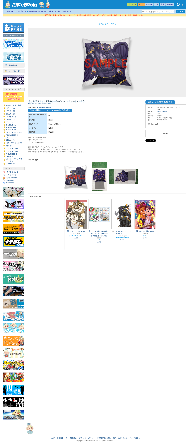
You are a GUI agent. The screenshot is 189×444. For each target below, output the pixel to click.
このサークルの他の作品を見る (160, 102)
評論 (8, 140)
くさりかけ (76, 233)
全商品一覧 (11, 65)
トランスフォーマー (14, 132)
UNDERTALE (11, 127)
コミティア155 (12, 148)
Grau (50, 120)
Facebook (10, 183)
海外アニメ (10, 119)
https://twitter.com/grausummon (39, 104)
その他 (51, 132)
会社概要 (60, 438)
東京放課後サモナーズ (45, 107)
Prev (69, 224)
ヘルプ (52, 438)
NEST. (99, 238)
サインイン (132, 4)
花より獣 (145, 233)
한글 (162, 4)
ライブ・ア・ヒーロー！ (76, 236)
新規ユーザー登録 (54, 11)
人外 (19, 105)
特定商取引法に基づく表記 (106, 438)
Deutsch (170, 4)
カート (141, 4)
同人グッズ (10, 114)
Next (153, 224)
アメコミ (9, 122)
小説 (13, 140)
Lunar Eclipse (122, 236)
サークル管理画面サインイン (13, 35)
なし (50, 128)
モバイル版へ (134, 438)
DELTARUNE (11, 130)
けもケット (10, 146)
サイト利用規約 (70, 438)
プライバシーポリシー (87, 438)
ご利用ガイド (10, 11)
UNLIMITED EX (12, 154)
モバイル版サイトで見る (107, 24)
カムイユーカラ (162, 111)
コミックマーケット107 (14, 143)
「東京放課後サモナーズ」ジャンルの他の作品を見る (50, 110)
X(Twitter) (10, 180)
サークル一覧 (12, 71)
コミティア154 (12, 151)
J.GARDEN (10, 164)
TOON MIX (10, 156)
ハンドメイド (11, 117)
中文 (156, 4)
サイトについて (12, 172)
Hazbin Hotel (11, 125)
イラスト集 (10, 111)
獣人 (14, 105)
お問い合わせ (67, 11)
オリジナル (10, 108)
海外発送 (37, 11)
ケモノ (8, 105)
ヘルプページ (21, 11)
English (149, 4)
